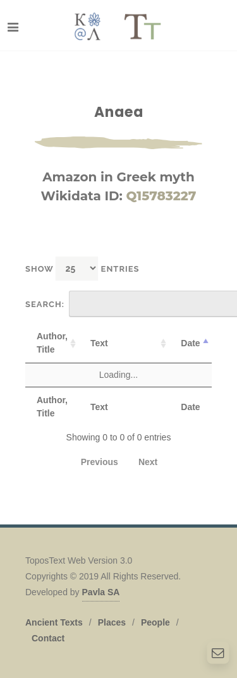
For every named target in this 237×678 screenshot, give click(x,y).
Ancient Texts (54, 622)
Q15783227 (161, 195)
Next (147, 462)
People (155, 622)
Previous (99, 462)
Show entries (82, 268)
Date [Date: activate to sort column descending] (190, 343)
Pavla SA (101, 592)
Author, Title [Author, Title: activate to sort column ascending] (52, 342)
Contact (48, 638)
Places (112, 622)
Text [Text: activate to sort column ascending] (99, 343)
